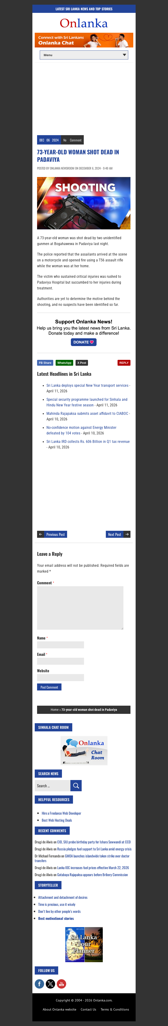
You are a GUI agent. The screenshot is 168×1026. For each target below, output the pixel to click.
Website (43, 670)
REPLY (124, 363)
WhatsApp (64, 363)
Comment (75, 139)
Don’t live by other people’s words (59, 911)
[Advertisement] (84, 97)
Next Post (114, 534)
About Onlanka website (59, 1009)
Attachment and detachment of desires (63, 897)
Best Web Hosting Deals (57, 820)
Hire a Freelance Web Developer (61, 813)
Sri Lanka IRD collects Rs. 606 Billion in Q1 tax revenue (88, 442)
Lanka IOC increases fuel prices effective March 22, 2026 (93, 867)
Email (42, 654)
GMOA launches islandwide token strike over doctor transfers (82, 858)
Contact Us (88, 1009)
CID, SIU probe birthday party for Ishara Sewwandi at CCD (94, 841)
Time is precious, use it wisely (56, 904)
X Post (81, 363)
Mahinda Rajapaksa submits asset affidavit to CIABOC (87, 414)
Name (42, 638)
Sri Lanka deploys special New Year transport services (87, 385)
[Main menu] (84, 55)
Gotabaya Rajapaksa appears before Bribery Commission (92, 874)
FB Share (45, 363)
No (64, 139)
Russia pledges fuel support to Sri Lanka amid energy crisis (94, 848)
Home (55, 710)
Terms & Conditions (115, 1009)
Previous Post (55, 534)
